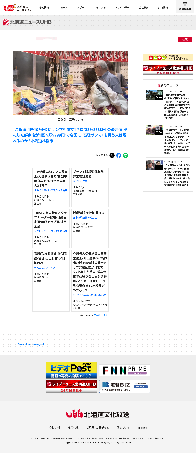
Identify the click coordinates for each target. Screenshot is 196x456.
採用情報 (163, 7)
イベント (101, 7)
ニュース (63, 7)
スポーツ (82, 7)
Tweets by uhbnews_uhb (31, 347)
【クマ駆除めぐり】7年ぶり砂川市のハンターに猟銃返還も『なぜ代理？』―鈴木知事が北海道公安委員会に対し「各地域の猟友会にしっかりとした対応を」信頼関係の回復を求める (177, 178)
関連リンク (123, 430)
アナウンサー (122, 7)
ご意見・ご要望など (97, 430)
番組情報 (44, 7)
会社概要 (144, 7)
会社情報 (54, 430)
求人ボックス (101, 318)
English (142, 430)
